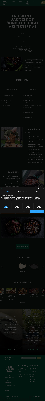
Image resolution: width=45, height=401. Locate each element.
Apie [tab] (37, 191)
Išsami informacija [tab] (22, 191)
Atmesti (8, 211)
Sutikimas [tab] (8, 191)
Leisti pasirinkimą (22, 211)
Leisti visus (36, 211)
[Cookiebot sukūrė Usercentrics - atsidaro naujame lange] (38, 188)
